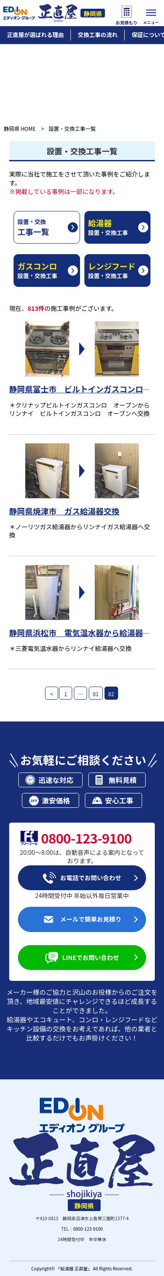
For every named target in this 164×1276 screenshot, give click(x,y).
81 (95, 694)
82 (111, 694)
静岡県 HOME (19, 128)
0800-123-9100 (88, 1228)
